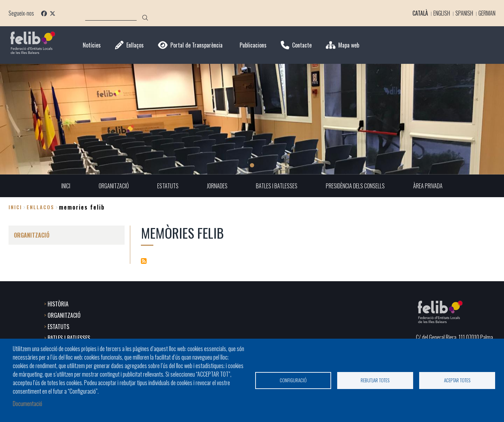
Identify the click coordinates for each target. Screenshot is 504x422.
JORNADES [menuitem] (217, 186)
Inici (15, 207)
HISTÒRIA (58, 304)
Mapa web (348, 45)
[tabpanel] (252, 119)
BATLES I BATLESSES (69, 338)
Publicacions (253, 45)
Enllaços (135, 45)
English (441, 13)
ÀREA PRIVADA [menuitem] (428, 186)
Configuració (293, 380)
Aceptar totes (457, 380)
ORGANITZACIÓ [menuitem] (114, 186)
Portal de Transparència (196, 45)
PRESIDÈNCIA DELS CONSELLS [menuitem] (355, 186)
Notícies (92, 45)
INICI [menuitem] (65, 186)
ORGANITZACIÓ (64, 315)
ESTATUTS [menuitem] (168, 186)
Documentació (27, 403)
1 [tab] (252, 165)
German (486, 13)
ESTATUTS (58, 326)
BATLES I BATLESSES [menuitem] (276, 186)
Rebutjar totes (375, 380)
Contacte (302, 45)
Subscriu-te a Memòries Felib (144, 261)
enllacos (40, 207)
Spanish (464, 13)
